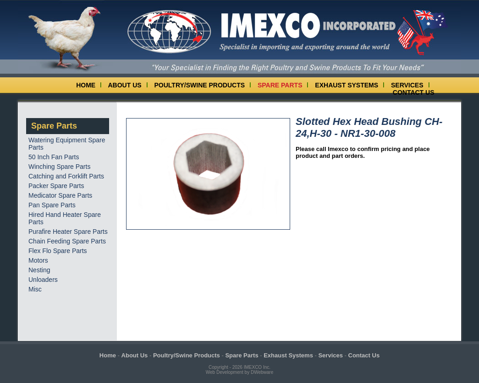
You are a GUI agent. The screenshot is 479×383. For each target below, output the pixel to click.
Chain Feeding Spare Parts (67, 241)
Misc (35, 289)
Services (407, 85)
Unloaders (43, 279)
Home (85, 85)
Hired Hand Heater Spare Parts (64, 218)
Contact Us (414, 92)
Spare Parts (280, 85)
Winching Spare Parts (59, 166)
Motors (38, 260)
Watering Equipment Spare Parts (66, 143)
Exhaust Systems (346, 85)
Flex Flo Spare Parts (57, 250)
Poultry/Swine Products (199, 85)
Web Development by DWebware (239, 372)
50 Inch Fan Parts (53, 157)
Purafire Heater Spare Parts (68, 231)
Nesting (39, 270)
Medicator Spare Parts (60, 195)
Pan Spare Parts (52, 205)
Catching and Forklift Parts (66, 176)
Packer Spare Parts (56, 185)
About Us (125, 85)
